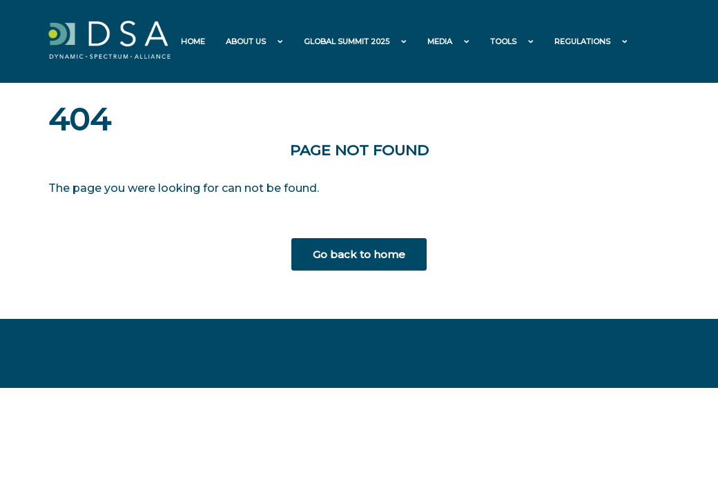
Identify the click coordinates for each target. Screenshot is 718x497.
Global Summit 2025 (346, 41)
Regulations (582, 41)
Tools (503, 41)
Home (193, 41)
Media (439, 41)
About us (246, 41)
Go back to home (359, 254)
